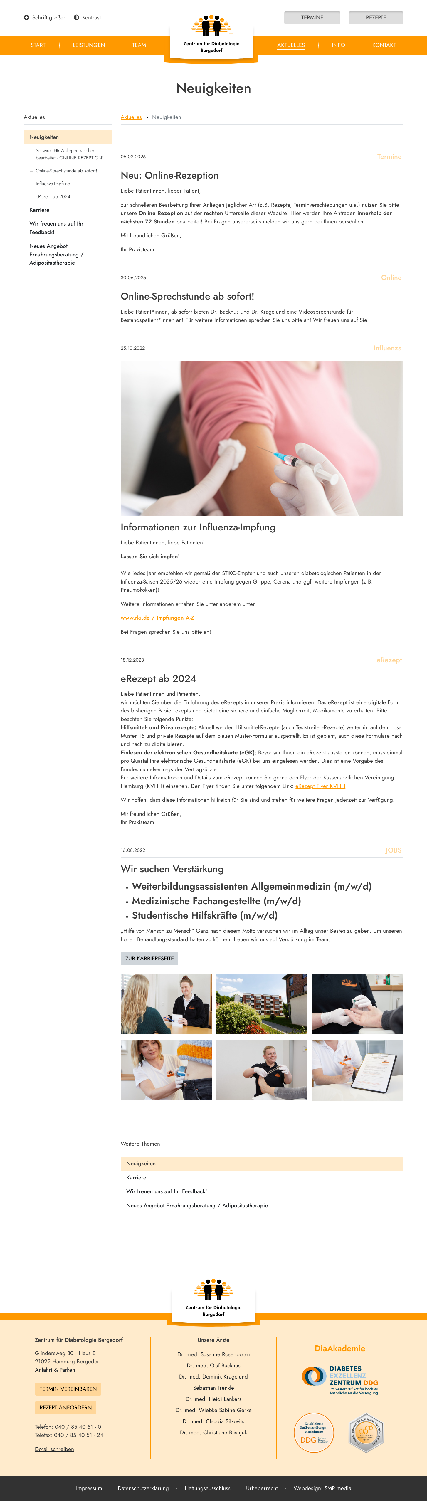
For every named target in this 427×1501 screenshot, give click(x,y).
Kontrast (87, 17)
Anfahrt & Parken (55, 1370)
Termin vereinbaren (68, 1389)
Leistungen (89, 45)
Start (38, 45)
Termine (312, 17)
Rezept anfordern (66, 1407)
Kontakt (384, 45)
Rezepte (376, 17)
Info (338, 45)
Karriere (39, 210)
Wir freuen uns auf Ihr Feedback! (56, 228)
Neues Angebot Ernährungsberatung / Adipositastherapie (56, 254)
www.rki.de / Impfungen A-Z (157, 618)
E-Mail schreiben (54, 1449)
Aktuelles (291, 45)
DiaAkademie (340, 1348)
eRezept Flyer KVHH (320, 786)
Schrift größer (44, 17)
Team (139, 45)
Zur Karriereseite (149, 958)
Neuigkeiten (44, 137)
